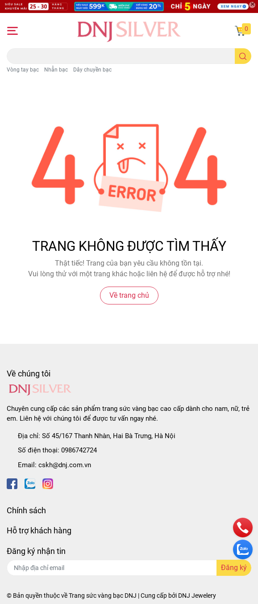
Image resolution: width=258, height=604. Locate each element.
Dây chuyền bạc (92, 70)
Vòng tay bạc (23, 70)
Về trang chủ (129, 295)
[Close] (252, 5)
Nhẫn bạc (56, 70)
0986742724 (79, 450)
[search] (243, 56)
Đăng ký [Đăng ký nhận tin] (234, 567)
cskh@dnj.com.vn (64, 465)
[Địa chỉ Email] (129, 568)
